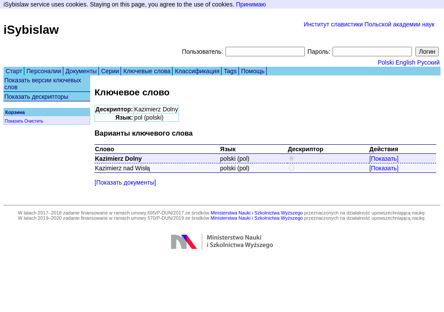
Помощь (252, 71)
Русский (428, 62)
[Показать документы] (125, 182)
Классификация (197, 71)
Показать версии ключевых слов (42, 84)
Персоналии (43, 71)
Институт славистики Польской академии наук (369, 24)
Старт (14, 71)
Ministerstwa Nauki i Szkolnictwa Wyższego (257, 212)
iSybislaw (31, 29)
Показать (14, 121)
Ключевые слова (146, 71)
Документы (81, 71)
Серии (110, 71)
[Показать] (383, 158)
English (405, 62)
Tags (230, 71)
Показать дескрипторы (36, 96)
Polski (386, 62)
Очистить (33, 121)
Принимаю (251, 4)
